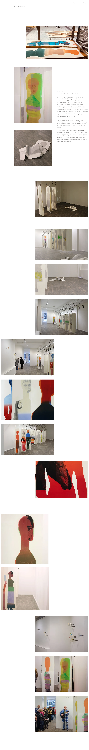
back (67, 698)
